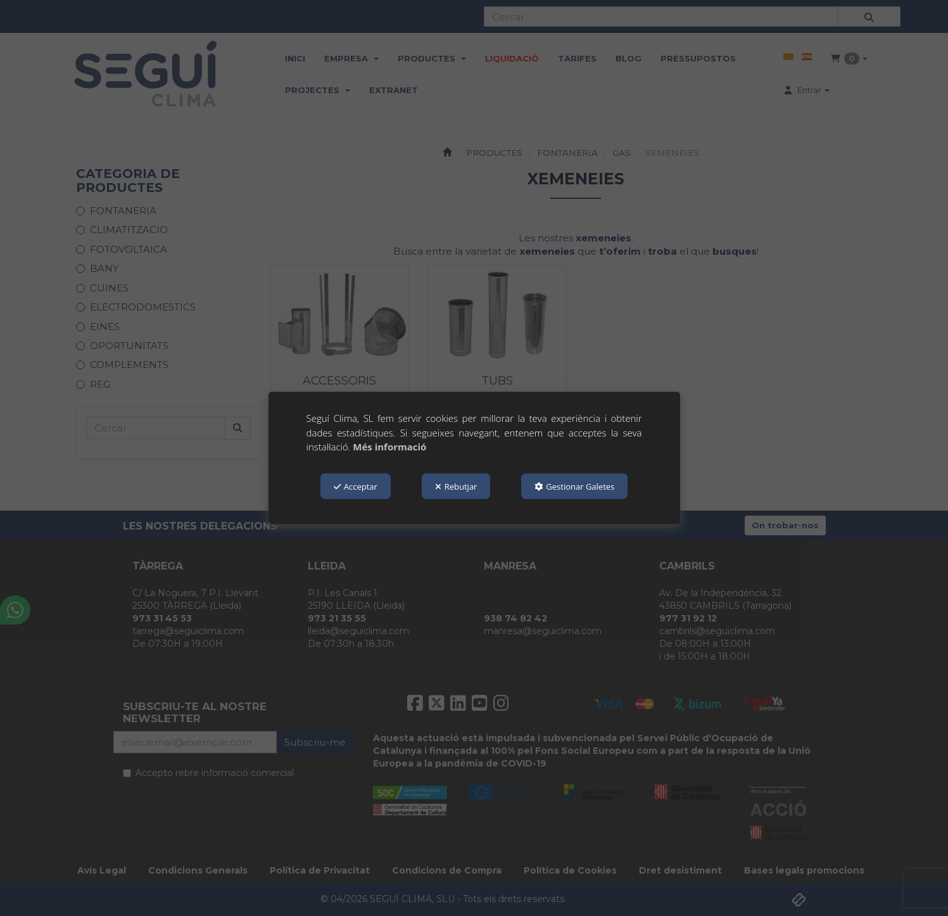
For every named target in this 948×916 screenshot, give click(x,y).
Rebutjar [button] (456, 486)
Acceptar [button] (355, 486)
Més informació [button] (389, 446)
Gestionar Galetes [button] (574, 486)
